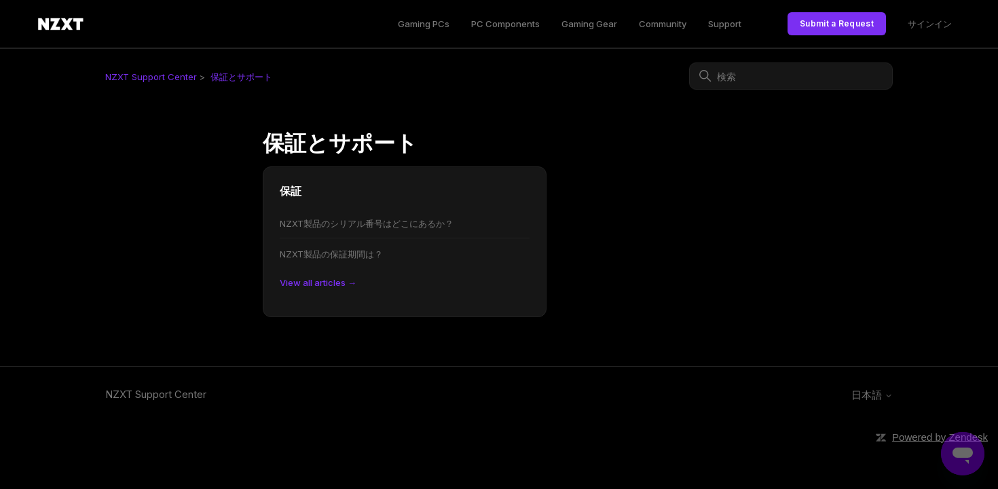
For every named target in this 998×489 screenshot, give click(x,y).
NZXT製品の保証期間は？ (331, 254)
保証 (290, 191)
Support (724, 23)
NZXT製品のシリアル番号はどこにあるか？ (367, 223)
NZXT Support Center (151, 76)
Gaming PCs (423, 23)
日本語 (872, 395)
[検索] (791, 76)
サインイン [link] (930, 23)
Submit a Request (837, 23)
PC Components (505, 23)
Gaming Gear (589, 23)
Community (662, 23)
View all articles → (318, 282)
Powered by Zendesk (940, 437)
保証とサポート (241, 76)
